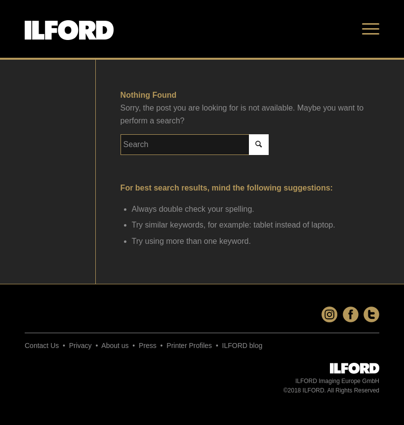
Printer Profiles (189, 345)
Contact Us (42, 345)
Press (148, 345)
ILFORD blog (242, 345)
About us (114, 345)
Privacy (80, 345)
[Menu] (368, 29)
